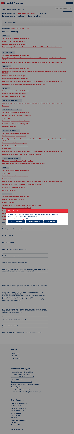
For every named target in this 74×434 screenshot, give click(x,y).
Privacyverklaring (19, 219)
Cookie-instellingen (50, 221)
